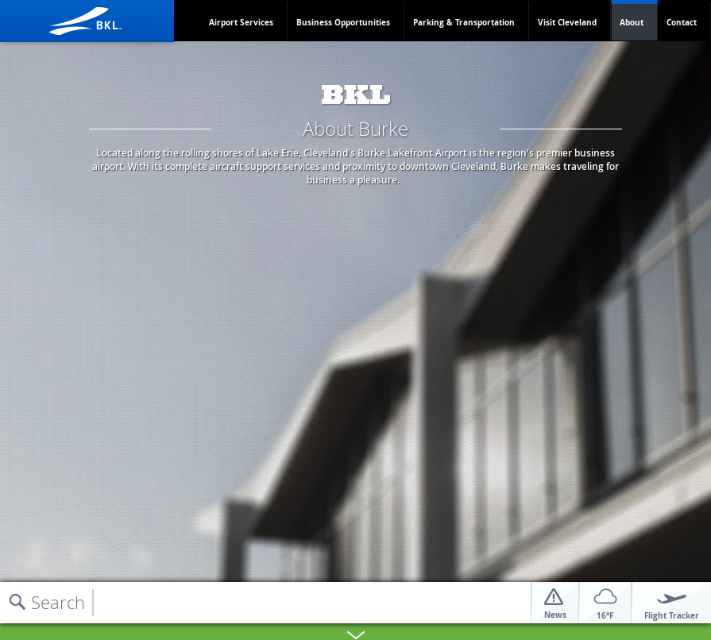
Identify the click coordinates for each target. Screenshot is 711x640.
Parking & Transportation (464, 22)
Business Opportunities (343, 22)
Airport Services (241, 22)
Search (58, 602)
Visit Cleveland (567, 22)
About (631, 22)
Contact (682, 22)
